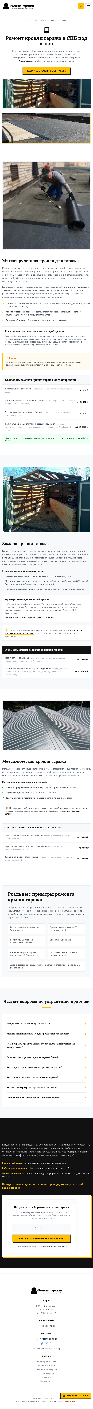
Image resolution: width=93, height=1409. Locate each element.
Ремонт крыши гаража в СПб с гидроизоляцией (64, 928)
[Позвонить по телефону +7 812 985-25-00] (81, 6)
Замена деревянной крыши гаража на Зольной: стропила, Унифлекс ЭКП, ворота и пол (45, 966)
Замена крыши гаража (60, 939)
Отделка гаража (46, 1373)
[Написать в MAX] (41, 1343)
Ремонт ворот (46, 1381)
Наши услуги (40, 20)
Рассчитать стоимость (75, 1396)
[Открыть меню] (88, 6)
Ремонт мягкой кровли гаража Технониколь (24, 928)
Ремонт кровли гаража (46, 1361)
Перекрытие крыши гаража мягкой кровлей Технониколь (24, 954)
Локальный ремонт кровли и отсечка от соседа (63, 954)
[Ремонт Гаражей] (18, 6)
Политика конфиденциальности (46, 1398)
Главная (29, 20)
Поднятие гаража (46, 1365)
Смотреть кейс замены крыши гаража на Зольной (29, 617)
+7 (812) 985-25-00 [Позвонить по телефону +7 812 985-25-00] (46, 1339)
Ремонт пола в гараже (46, 1369)
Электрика (46, 1377)
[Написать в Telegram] (46, 1343)
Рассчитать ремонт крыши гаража (46, 71)
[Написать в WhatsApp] (51, 1343)
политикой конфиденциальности (55, 1246)
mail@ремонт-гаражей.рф (46, 1348)
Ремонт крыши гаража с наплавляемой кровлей (21, 941)
